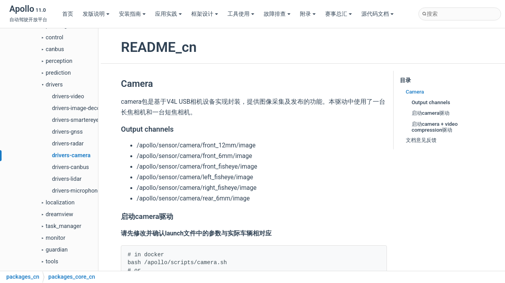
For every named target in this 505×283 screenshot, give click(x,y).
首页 (67, 14)
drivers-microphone (76, 190)
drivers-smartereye (75, 120)
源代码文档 (377, 14)
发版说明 (96, 14)
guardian (57, 249)
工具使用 (241, 14)
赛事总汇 (338, 14)
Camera (415, 92)
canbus (55, 49)
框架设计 (204, 14)
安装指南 (132, 14)
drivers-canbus (70, 167)
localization (60, 202)
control (54, 37)
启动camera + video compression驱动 (435, 126)
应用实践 (168, 14)
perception (59, 61)
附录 (308, 14)
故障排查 (277, 14)
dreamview (59, 214)
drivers (54, 84)
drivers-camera (71, 155)
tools (52, 261)
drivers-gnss (67, 132)
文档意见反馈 (421, 140)
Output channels (431, 102)
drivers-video (68, 96)
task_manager (63, 226)
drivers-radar (68, 143)
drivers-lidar (66, 179)
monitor (55, 238)
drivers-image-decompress (85, 108)
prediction (58, 73)
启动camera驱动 (431, 113)
